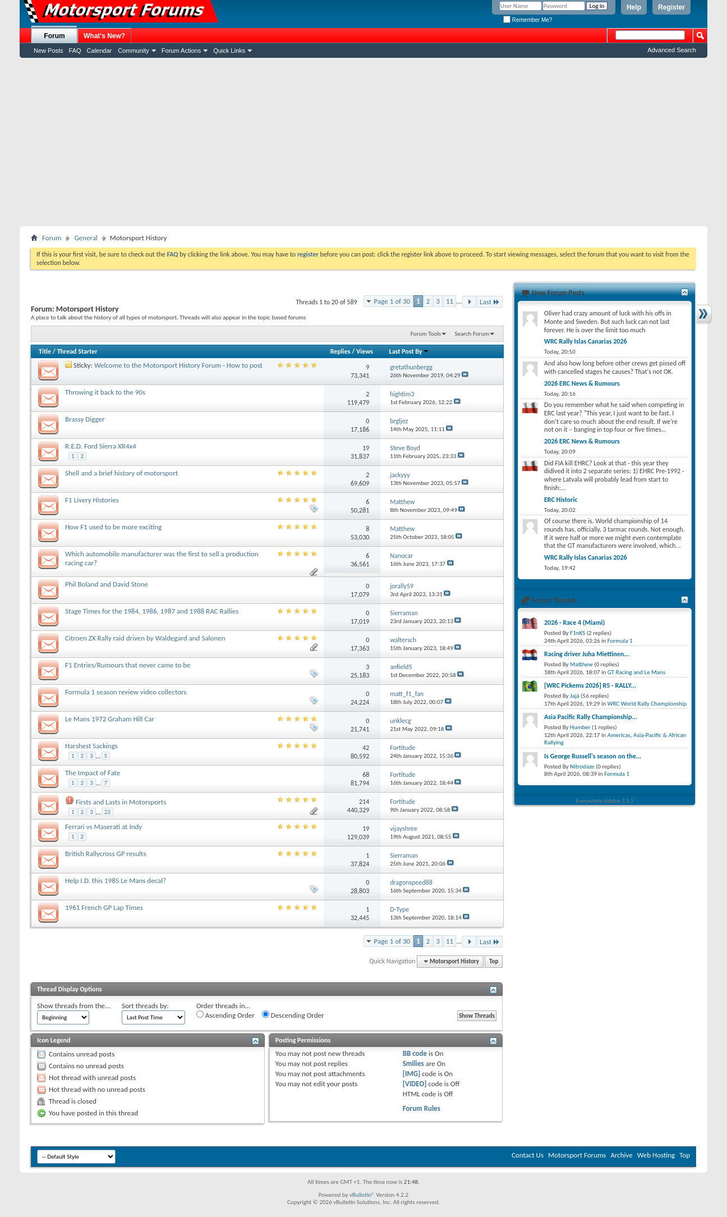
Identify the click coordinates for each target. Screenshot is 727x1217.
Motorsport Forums (577, 1155)
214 (364, 802)
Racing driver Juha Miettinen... (586, 654)
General (85, 238)
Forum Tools (426, 333)
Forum (54, 36)
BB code (415, 1053)
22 (107, 812)
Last (490, 302)
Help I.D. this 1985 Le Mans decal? (115, 880)
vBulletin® (362, 1194)
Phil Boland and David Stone (106, 584)
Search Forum (472, 333)
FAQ (75, 50)
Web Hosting (656, 1155)
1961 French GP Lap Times (104, 907)
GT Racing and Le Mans (636, 672)
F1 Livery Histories (92, 500)
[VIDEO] (415, 1083)
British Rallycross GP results (105, 853)
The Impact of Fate (92, 772)
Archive (621, 1155)
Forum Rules (421, 1108)
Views (364, 351)
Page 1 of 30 (392, 301)
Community (133, 50)
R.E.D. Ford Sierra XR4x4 (100, 446)
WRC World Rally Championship (647, 703)
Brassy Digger (85, 419)
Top (493, 961)
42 (365, 748)
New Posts (48, 50)
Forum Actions (181, 50)
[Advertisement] (363, 142)
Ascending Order (225, 1014)
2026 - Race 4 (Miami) (574, 622)
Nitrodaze (582, 766)
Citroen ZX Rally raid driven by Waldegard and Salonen (145, 638)
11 (449, 301)
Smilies (413, 1063)
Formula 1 (620, 640)
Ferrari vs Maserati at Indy (103, 826)
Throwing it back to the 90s (105, 392)
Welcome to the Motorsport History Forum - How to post (178, 365)
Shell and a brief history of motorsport (121, 473)
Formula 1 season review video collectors (125, 692)
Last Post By (409, 351)
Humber (580, 727)
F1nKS (577, 633)
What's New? (104, 36)
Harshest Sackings (91, 746)
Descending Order (293, 1014)
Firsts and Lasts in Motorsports (121, 802)
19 (365, 448)
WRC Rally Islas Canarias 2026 (585, 341)
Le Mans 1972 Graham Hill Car (109, 719)
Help (634, 7)
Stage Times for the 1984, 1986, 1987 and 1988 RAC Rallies (151, 611)
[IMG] (412, 1073)
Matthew (581, 664)
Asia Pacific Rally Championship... (590, 717)
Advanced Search (671, 50)
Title (45, 351)
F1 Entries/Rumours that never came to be (128, 665)
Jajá (574, 695)
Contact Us (528, 1155)
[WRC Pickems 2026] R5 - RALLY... (590, 685)
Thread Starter (77, 351)
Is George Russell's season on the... (592, 756)
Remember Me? (527, 20)
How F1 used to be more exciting (113, 527)
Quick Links (229, 50)
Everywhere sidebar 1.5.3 (605, 800)
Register (671, 7)
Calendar (99, 50)
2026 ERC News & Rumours (582, 383)
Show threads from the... (74, 1005)
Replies (340, 351)
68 (365, 775)
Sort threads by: (145, 1005)
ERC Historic (560, 500)
